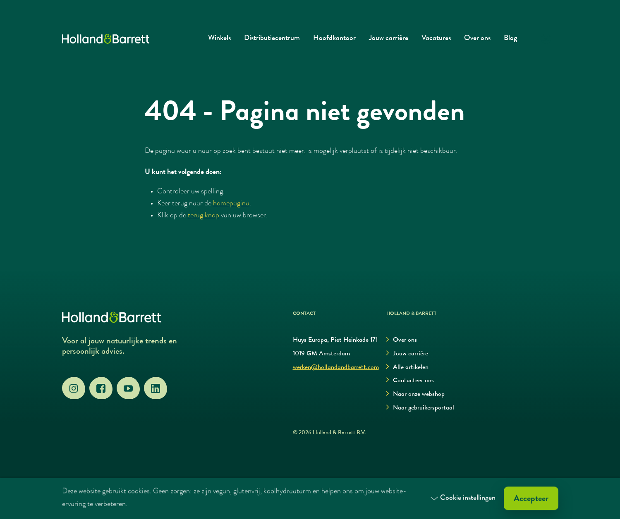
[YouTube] (128, 388)
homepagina (231, 203)
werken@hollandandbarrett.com (336, 367)
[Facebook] (100, 388)
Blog (510, 38)
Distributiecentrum (272, 38)
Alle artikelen (407, 367)
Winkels (219, 38)
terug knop (203, 215)
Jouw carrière (388, 38)
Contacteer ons (410, 380)
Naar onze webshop (415, 394)
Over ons (477, 38)
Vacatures (436, 38)
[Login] (546, 38)
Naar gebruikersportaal (420, 408)
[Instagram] (73, 388)
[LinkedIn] (155, 388)
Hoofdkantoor (334, 38)
